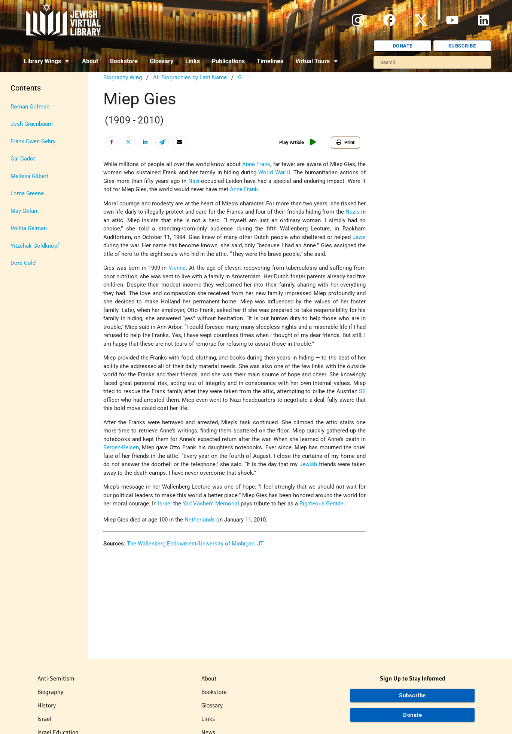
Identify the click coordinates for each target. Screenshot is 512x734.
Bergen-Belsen (121, 447)
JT (260, 543)
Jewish (308, 464)
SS (362, 391)
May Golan (23, 211)
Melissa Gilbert (29, 176)
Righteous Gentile (321, 503)
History (46, 705)
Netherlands (200, 519)
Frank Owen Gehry (32, 141)
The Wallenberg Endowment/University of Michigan (191, 543)
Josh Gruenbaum (31, 123)
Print (345, 142)
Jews (359, 237)
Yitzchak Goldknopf (34, 245)
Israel (165, 503)
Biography (50, 691)
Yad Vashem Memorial (211, 503)
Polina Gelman (28, 228)
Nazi (193, 181)
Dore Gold (23, 263)
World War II (274, 172)
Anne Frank (256, 164)
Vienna (177, 267)
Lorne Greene (27, 193)
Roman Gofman (29, 106)
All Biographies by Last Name (190, 77)
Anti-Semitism (55, 678)
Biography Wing (122, 77)
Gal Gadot (22, 158)
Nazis (352, 211)
